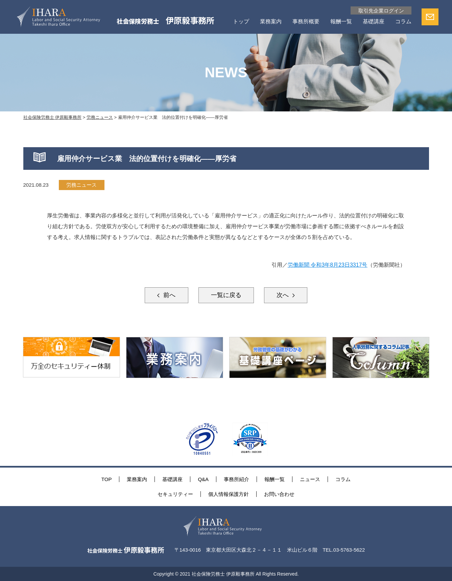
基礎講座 (373, 22)
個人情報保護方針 (228, 494)
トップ (241, 22)
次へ (283, 295)
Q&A (203, 479)
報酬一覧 (341, 22)
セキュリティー (175, 494)
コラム (403, 22)
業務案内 (271, 22)
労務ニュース (81, 185)
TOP (106, 479)
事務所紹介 (236, 479)
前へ (168, 295)
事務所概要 (305, 22)
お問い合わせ (279, 494)
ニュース (310, 479)
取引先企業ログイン (381, 11)
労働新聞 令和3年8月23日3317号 (327, 265)
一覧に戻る (226, 295)
